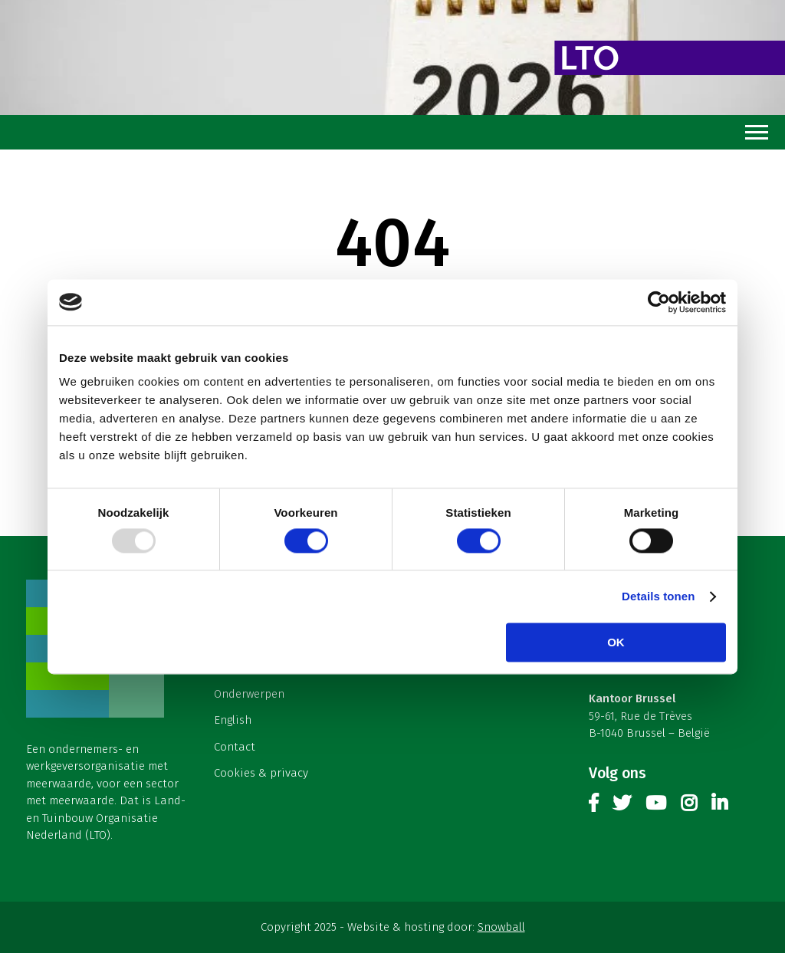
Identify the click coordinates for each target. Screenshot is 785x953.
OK (616, 642)
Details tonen (658, 596)
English (232, 720)
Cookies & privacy (261, 773)
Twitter (622, 806)
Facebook (593, 806)
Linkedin (719, 806)
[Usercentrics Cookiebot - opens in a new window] (659, 302)
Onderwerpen (249, 694)
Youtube (655, 806)
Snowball (501, 927)
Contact (234, 747)
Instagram (689, 806)
